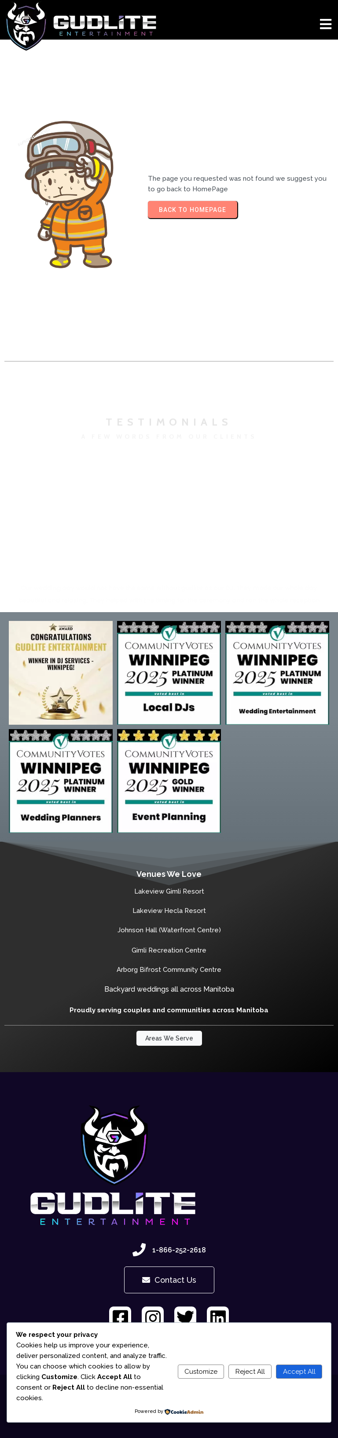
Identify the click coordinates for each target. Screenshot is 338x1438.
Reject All (250, 1372)
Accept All (299, 1372)
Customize (200, 1372)
